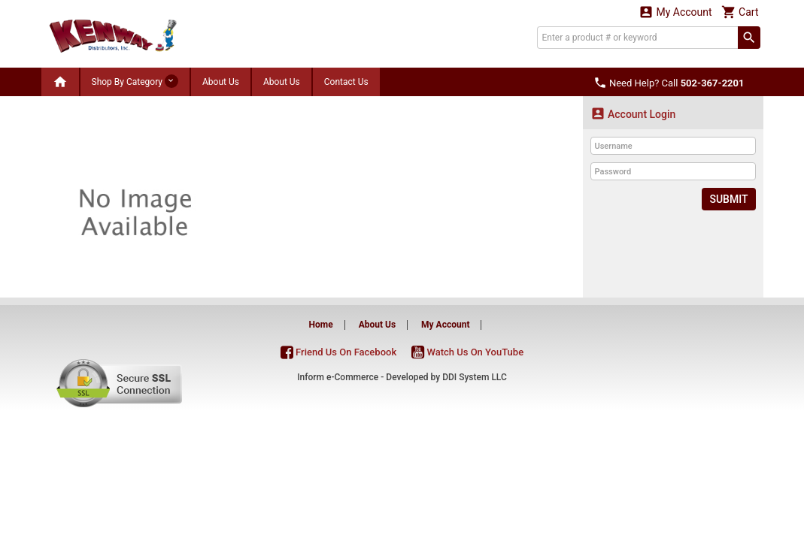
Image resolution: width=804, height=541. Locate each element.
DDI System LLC (474, 377)
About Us (220, 82)
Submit (728, 199)
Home (321, 324)
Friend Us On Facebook (338, 352)
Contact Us (346, 82)
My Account (675, 12)
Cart (740, 12)
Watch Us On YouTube (467, 352)
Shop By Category (135, 81)
